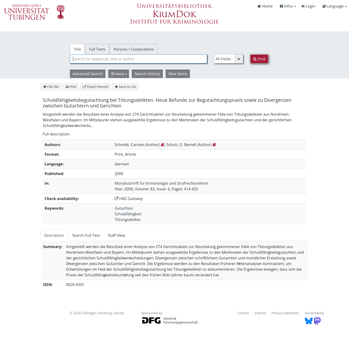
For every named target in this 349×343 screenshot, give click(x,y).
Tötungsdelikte (127, 219)
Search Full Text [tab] (86, 235)
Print (71, 87)
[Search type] (228, 58)
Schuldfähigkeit (128, 213)
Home (265, 6)
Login (308, 6)
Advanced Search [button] (88, 73)
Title (77, 49)
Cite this (51, 87)
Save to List (125, 87)
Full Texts (97, 49)
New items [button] (177, 73)
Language (334, 6)
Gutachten (124, 208)
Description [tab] (54, 235)
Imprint (260, 313)
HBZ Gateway (129, 198)
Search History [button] (147, 73)
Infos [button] (288, 6)
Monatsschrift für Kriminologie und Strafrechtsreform (161, 183)
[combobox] (138, 58)
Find (259, 58)
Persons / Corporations (133, 49)
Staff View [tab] (116, 235)
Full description (56, 134)
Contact (243, 313)
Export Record (95, 87)
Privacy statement (285, 313)
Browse (119, 73)
